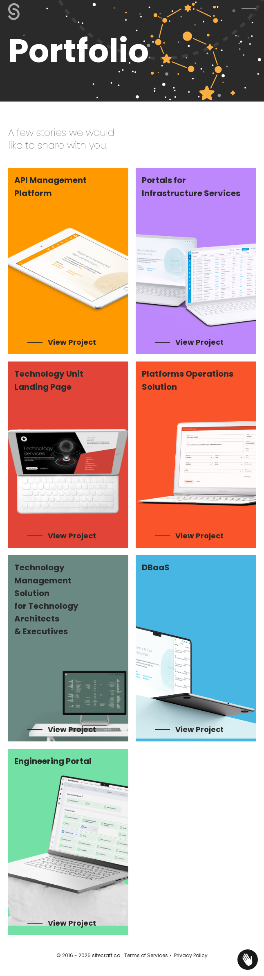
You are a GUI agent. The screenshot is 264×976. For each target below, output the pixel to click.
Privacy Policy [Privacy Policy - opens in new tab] (191, 955)
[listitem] (68, 261)
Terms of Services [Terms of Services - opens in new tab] (146, 955)
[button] (249, 11)
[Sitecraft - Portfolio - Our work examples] (22, 11)
